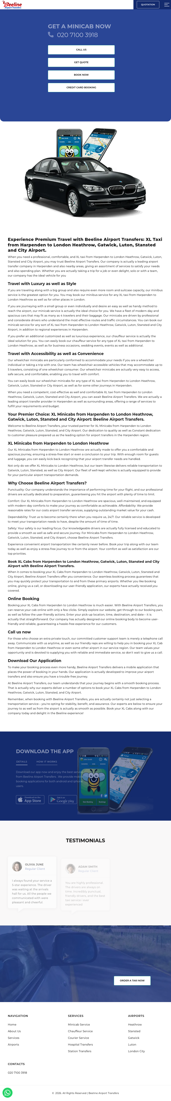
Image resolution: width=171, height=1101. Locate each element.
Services (13, 1038)
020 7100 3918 (77, 34)
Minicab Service (79, 1024)
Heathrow (135, 1024)
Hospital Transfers (80, 1044)
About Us (14, 1031)
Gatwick (133, 1038)
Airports (13, 1044)
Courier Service (78, 1038)
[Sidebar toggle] (166, 4)
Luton (132, 1044)
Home (12, 1024)
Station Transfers (79, 1051)
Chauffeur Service (80, 1031)
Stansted (134, 1031)
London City (136, 1051)
